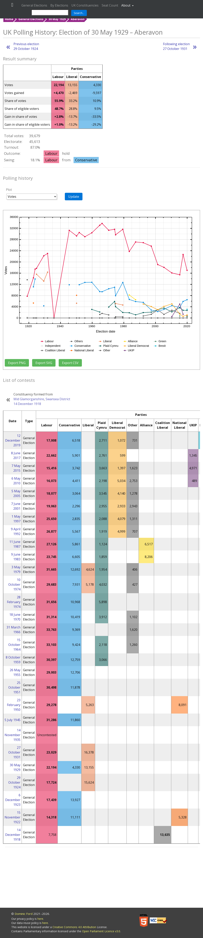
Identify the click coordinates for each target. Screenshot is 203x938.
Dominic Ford (24, 914)
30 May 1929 (57, 19)
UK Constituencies (85, 5)
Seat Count (110, 5)
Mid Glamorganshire (28, 399)
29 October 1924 (14, 782)
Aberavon (77, 19)
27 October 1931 (14, 752)
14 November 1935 (12, 735)
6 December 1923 (12, 800)
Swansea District (58, 399)
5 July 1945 (12, 720)
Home (9, 19)
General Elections (34, 5)
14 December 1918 (27, 404)
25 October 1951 (14, 687)
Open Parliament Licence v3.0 (101, 931)
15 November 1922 (12, 817)
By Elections (59, 5)
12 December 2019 (12, 440)
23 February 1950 (13, 705)
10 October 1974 (14, 584)
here (40, 919)
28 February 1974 (13, 602)
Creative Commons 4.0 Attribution (75, 927)
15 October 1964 (14, 645)
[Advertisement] (101, 878)
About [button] (126, 5)
